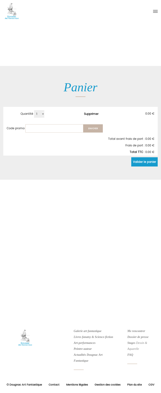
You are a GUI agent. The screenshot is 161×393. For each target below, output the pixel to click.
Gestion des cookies (108, 385)
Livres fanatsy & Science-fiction (93, 337)
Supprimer (91, 114)
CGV (151, 385)
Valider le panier (144, 162)
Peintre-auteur (83, 348)
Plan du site (134, 385)
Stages (131, 343)
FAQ (130, 354)
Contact (54, 385)
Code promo (16, 128)
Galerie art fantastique (87, 331)
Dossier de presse (137, 337)
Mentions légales (77, 385)
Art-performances (85, 343)
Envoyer (93, 128)
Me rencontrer (136, 331)
